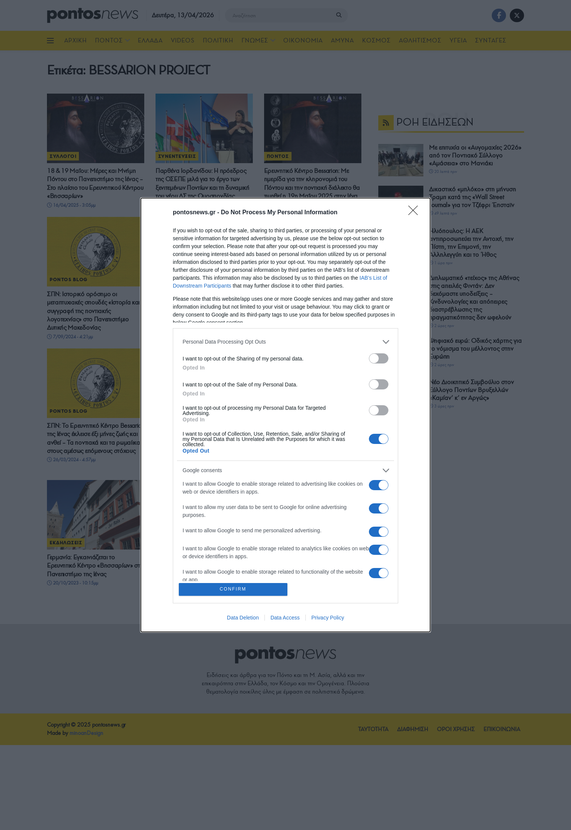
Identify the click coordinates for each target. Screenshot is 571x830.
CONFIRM (234, 589)
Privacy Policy (327, 618)
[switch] (378, 358)
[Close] (415, 212)
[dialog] (285, 415)
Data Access (285, 618)
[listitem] (285, 341)
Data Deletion (243, 618)
